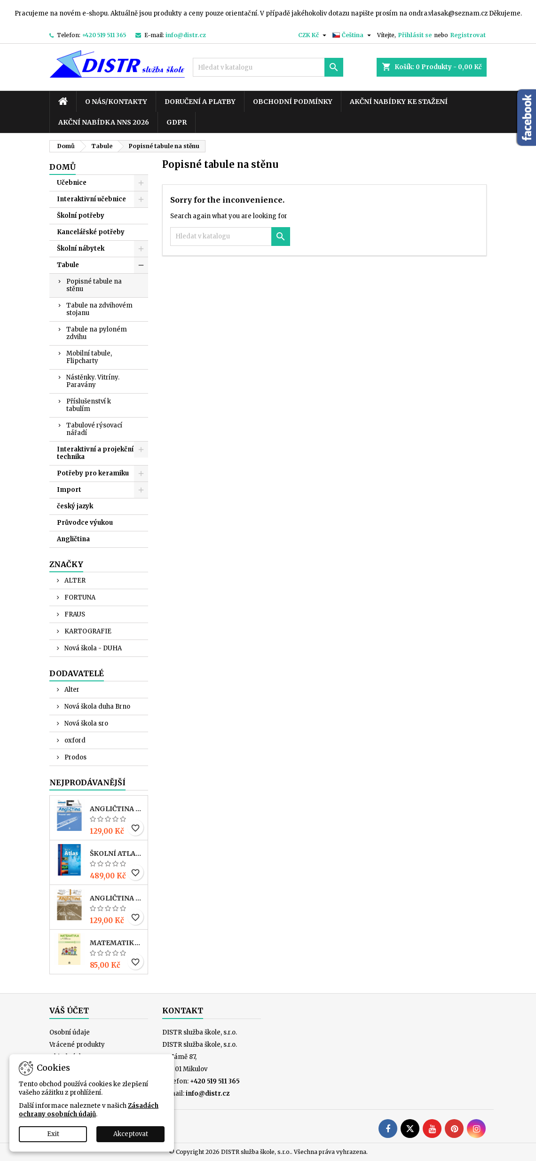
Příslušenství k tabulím (88, 405)
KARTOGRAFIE (87, 631)
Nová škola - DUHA (92, 648)
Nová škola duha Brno (96, 707)
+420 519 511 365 (104, 35)
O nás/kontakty (116, 101)
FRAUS (74, 614)
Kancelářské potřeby (91, 232)
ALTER (74, 580)
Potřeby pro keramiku (93, 473)
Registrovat (468, 35)
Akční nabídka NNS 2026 (103, 122)
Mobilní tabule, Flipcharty (89, 357)
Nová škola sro (85, 723)
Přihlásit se (415, 35)
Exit (53, 1134)
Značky (66, 564)
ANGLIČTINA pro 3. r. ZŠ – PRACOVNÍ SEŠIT (117, 809)
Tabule (68, 265)
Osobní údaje (69, 1032)
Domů (62, 167)
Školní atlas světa (117, 853)
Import (69, 490)
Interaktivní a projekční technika (95, 453)
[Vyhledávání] (268, 67)
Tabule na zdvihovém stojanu (99, 309)
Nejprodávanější (87, 782)
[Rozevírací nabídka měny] (313, 35)
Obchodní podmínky (292, 101)
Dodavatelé (76, 673)
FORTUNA (79, 597)
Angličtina (73, 539)
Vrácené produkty (77, 1045)
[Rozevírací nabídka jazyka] (352, 35)
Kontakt (182, 1010)
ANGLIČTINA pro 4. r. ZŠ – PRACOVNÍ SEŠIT (117, 898)
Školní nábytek (80, 249)
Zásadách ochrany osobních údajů (88, 1110)
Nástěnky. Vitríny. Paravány (92, 381)
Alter (71, 690)
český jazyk (75, 506)
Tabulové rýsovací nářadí (94, 429)
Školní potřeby (80, 216)
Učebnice (72, 183)
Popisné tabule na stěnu (94, 285)
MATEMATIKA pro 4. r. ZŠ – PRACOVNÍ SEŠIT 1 (117, 943)
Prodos (75, 757)
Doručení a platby (200, 101)
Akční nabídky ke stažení (399, 101)
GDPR (176, 122)
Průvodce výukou (85, 523)
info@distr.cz (186, 35)
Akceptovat (130, 1134)
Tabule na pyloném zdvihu (96, 333)
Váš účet (69, 1010)
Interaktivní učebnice (91, 199)
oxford (74, 740)
